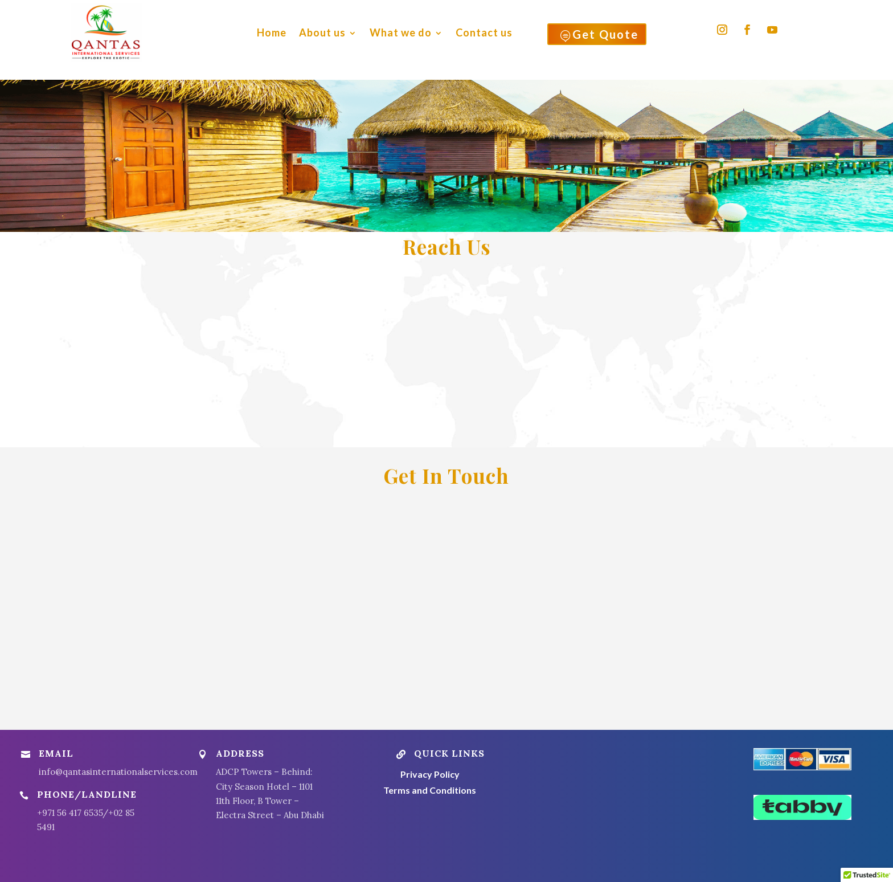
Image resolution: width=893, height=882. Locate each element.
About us (322, 32)
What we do (401, 32)
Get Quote (599, 34)
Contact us (484, 32)
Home (271, 32)
